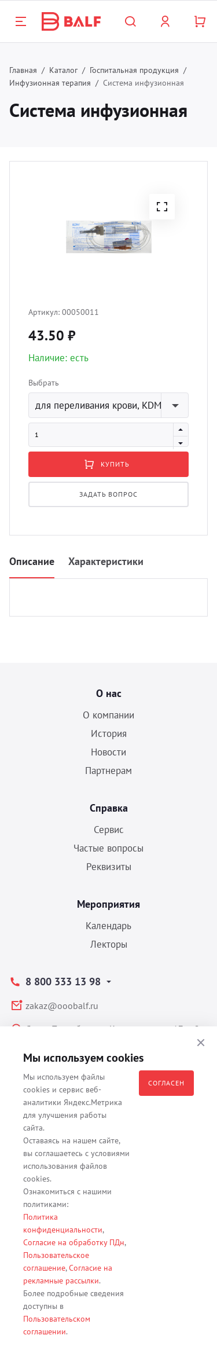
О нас (109, 693)
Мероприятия (108, 904)
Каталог (63, 70)
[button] (162, 206)
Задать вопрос (108, 494)
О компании (108, 715)
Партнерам (108, 770)
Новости (108, 752)
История (109, 733)
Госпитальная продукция (134, 70)
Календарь (108, 925)
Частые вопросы (108, 848)
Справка (109, 808)
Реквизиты (108, 866)
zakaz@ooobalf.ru (61, 1005)
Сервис (109, 829)
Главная (23, 70)
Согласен (166, 1082)
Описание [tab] (31, 561)
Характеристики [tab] (106, 561)
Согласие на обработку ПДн (73, 1242)
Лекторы (108, 944)
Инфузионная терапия (50, 83)
